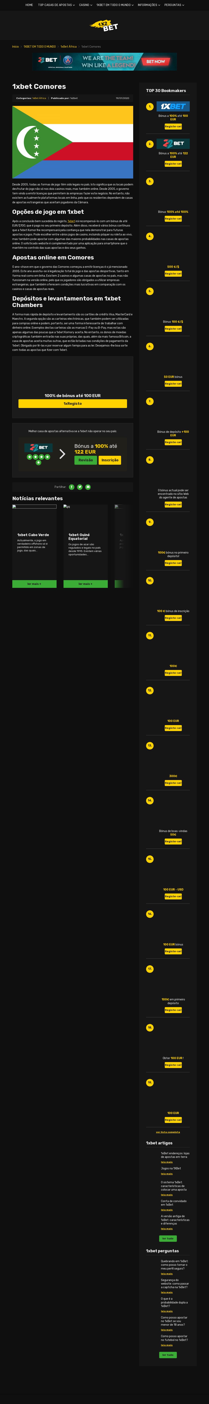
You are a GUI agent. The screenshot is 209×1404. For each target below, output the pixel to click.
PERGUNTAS (173, 5)
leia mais (167, 1162)
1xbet (71, 221)
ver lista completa (168, 1132)
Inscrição (110, 515)
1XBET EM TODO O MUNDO (113, 5)
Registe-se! (173, 126)
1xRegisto (73, 459)
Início (15, 46)
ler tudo (167, 1238)
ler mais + (34, 639)
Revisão (86, 515)
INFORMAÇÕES (147, 5)
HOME (29, 5)
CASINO (84, 5)
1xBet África (69, 46)
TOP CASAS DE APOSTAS (55, 5)
